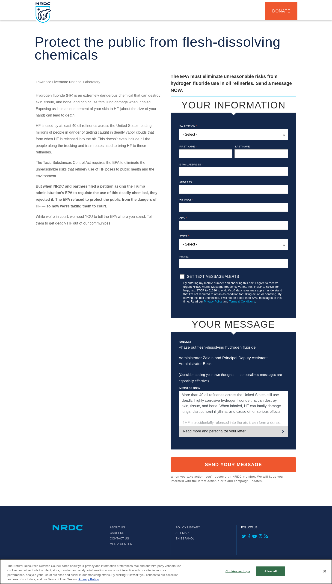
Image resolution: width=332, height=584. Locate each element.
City (183, 218)
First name (188, 146)
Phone (184, 256)
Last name (243, 146)
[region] (166, 571)
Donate (281, 11)
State (184, 236)
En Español (184, 538)
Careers (117, 533)
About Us (117, 527)
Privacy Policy (213, 301)
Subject (185, 341)
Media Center (121, 544)
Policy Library (187, 527)
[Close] (325, 571)
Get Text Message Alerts (213, 277)
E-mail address (191, 164)
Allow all (270, 571)
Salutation (188, 126)
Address (186, 182)
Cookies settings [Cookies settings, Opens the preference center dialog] (237, 571)
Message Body (189, 388)
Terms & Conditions (242, 301)
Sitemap (182, 533)
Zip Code (186, 200)
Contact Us (119, 538)
